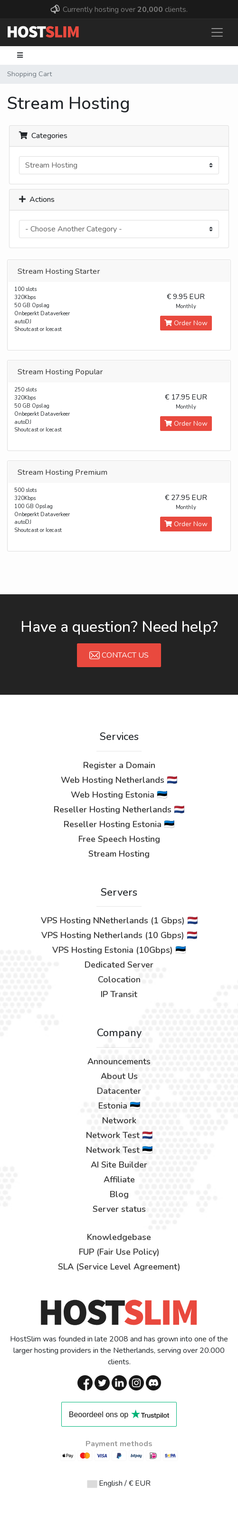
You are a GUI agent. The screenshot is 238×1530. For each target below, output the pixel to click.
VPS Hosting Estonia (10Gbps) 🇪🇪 (119, 950)
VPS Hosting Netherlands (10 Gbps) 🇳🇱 (119, 935)
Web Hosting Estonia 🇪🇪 (119, 794)
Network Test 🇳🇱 (119, 1135)
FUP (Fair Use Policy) (119, 1252)
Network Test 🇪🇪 (119, 1150)
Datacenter (119, 1091)
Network (119, 1120)
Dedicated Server (119, 964)
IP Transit (119, 994)
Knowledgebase (119, 1237)
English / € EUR (119, 1483)
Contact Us (119, 655)
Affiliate (119, 1179)
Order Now (186, 323)
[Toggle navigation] (217, 32)
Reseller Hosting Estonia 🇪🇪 (119, 824)
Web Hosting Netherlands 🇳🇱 (119, 780)
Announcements (119, 1061)
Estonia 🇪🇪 (119, 1105)
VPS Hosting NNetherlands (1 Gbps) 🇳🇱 (119, 920)
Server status (119, 1209)
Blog (119, 1194)
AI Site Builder (119, 1164)
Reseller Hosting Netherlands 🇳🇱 (119, 809)
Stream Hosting (119, 854)
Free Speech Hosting (119, 839)
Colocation (119, 979)
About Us (119, 1076)
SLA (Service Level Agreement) (119, 1266)
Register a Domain (119, 765)
